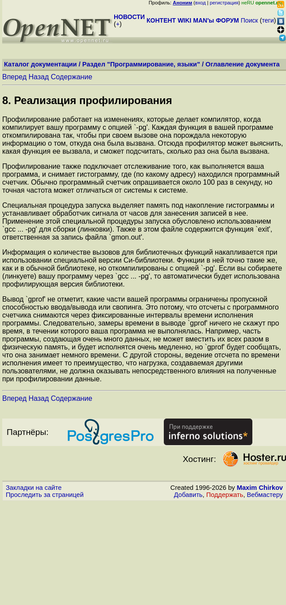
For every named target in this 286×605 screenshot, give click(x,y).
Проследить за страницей (45, 494)
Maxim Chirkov (260, 487)
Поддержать (224, 494)
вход (200, 2)
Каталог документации (40, 64)
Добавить (188, 494)
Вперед (14, 77)
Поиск (249, 20)
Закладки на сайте (34, 487)
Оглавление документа (242, 64)
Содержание (72, 77)
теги (268, 20)
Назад (38, 77)
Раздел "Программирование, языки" (141, 64)
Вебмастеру (265, 494)
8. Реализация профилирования (87, 100)
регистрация (224, 2)
